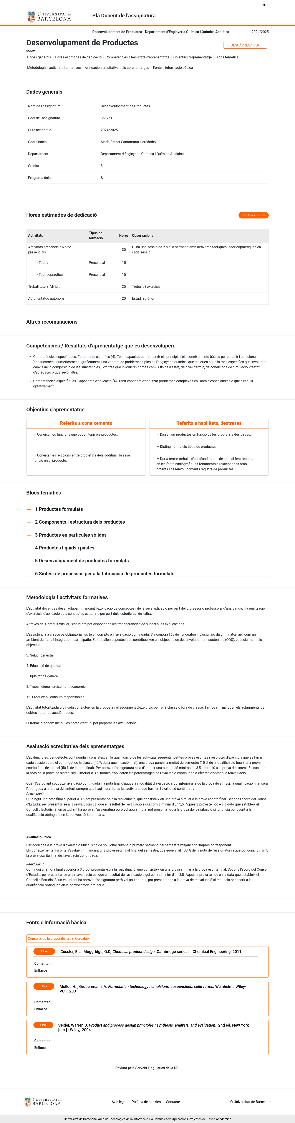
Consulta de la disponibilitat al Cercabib (58, 938)
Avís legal (119, 1102)
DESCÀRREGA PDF (245, 45)
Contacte (173, 1102)
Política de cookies (146, 1102)
